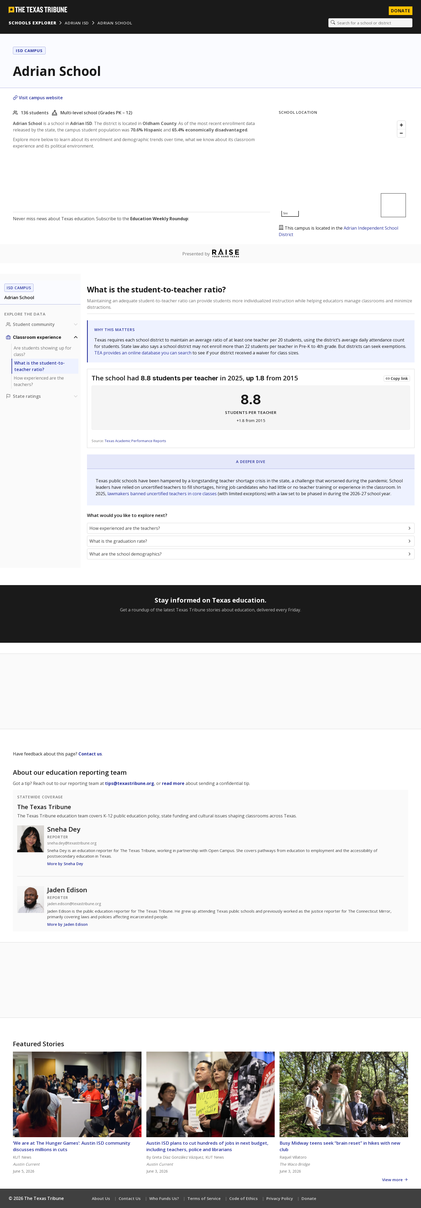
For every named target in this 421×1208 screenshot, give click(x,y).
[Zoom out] (401, 133)
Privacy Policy (279, 1198)
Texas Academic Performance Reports (135, 440)
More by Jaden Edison (67, 924)
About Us (101, 1198)
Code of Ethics (243, 1198)
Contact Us (130, 1198)
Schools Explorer (32, 23)
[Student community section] (42, 324)
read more (173, 783)
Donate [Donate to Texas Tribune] (400, 11)
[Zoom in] (401, 125)
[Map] (343, 168)
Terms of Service (204, 1198)
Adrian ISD (77, 22)
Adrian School (114, 22)
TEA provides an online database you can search (143, 353)
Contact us (90, 754)
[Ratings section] (42, 396)
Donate (309, 1198)
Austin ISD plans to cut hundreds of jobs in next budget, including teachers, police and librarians (207, 1146)
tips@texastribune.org (129, 783)
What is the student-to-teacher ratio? (39, 366)
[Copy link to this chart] (397, 378)
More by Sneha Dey (65, 863)
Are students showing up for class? (42, 351)
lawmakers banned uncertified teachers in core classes (162, 494)
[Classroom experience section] (42, 337)
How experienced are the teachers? (39, 381)
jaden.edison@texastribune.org (74, 903)
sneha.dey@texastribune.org (71, 843)
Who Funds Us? (164, 1198)
